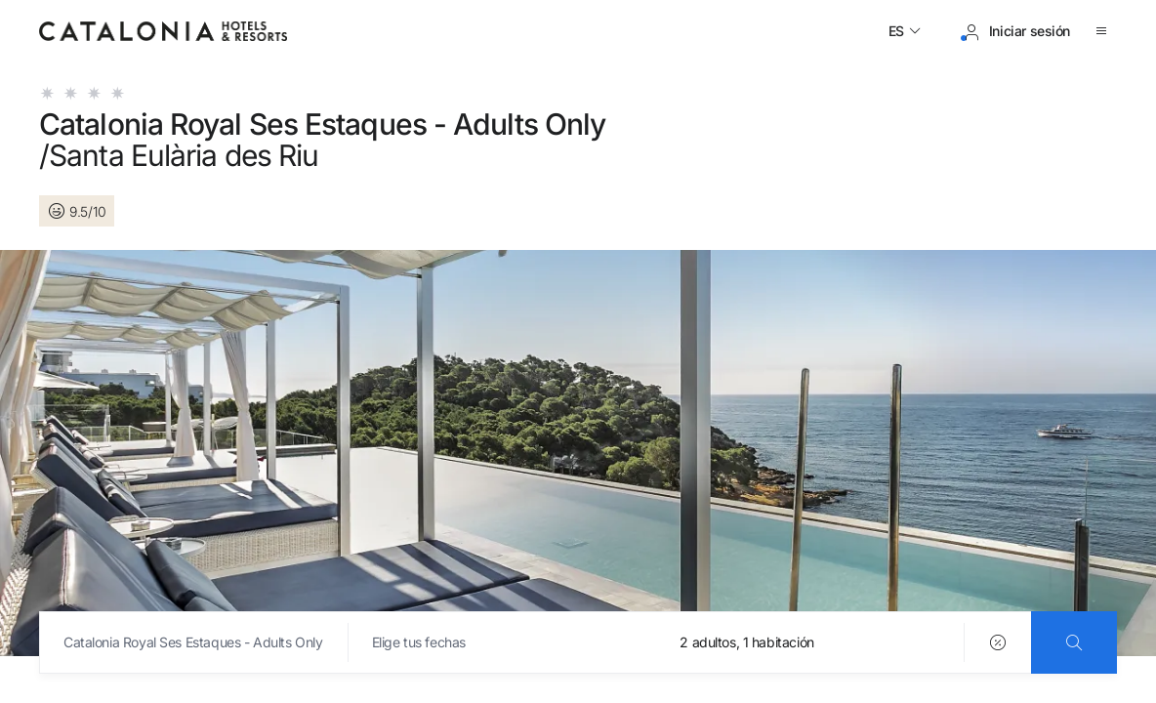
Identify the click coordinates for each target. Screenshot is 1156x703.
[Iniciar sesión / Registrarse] (1016, 31)
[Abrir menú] (1105, 31)
